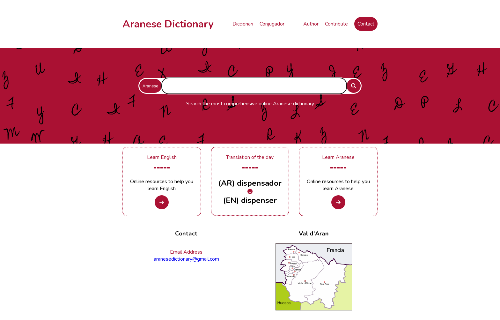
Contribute (336, 23)
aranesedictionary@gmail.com (186, 259)
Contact (365, 23)
